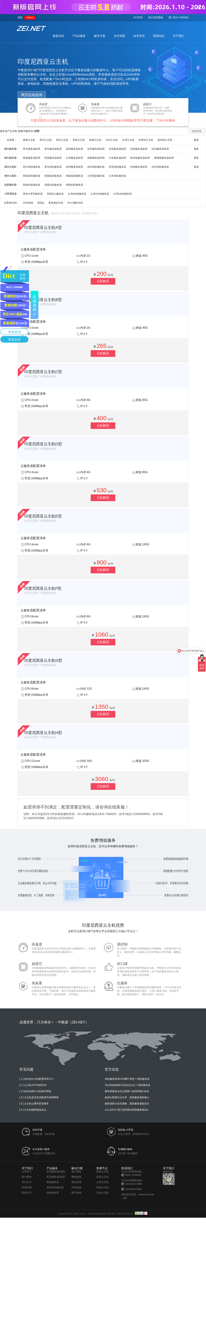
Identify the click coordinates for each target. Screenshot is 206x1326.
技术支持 (139, 35)
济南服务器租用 (138, 148)
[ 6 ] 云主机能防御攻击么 (32, 1109)
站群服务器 (52, 1192)
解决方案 (99, 35)
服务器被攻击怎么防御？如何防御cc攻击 (127, 1091)
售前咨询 (14, 332)
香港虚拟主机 (55, 202)
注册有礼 (30, 17)
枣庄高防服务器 (31, 166)
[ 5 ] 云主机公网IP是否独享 (34, 1103)
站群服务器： (11, 184)
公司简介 (27, 1171)
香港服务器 (52, 1182)
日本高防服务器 (117, 175)
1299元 (14, 305)
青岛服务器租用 (53, 148)
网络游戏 (76, 1176)
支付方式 (27, 1182)
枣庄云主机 (45, 139)
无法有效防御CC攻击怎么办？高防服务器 (127, 1085)
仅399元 (15, 296)
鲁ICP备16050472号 (125, 1214)
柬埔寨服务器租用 (164, 157)
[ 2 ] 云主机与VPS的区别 (32, 1085)
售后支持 (14, 339)
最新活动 (58, 35)
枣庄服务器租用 (31, 148)
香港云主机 (29, 139)
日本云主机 (111, 139)
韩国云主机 (95, 139)
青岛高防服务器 (53, 166)
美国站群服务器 (53, 184)
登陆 (20, 17)
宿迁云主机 (62, 139)
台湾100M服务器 (122, 193)
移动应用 (76, 1182)
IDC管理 (138, 17)
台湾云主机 (128, 139)
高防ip (40, 202)
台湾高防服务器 (96, 175)
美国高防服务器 (53, 175)
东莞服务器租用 (117, 148)
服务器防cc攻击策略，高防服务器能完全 (127, 1103)
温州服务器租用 (74, 148)
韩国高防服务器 (74, 175)
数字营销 (76, 1192)
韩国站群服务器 (74, 184)
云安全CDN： (11, 202)
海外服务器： (11, 157)
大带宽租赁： (11, 193)
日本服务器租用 (117, 157)
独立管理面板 (155, 17)
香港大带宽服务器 (33, 193)
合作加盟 (119, 35)
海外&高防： (11, 175)
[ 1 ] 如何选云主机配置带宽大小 (36, 1078)
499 (15, 314)
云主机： (12, 139)
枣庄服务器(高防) (55, 1176)
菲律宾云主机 (146, 139)
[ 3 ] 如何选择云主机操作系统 (35, 1091)
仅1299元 (15, 323)
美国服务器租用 (53, 157)
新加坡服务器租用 (140, 157)
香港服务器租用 (31, 157)
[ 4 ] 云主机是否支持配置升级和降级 (39, 1097)
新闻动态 (158, 35)
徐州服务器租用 (96, 148)
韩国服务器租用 (96, 157)
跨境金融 (76, 1187)
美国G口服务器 (55, 193)
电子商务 (76, 1171)
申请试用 (27, 1187)
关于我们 (178, 35)
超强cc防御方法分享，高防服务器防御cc (127, 1097)
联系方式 (27, 1192)
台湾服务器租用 (74, 157)
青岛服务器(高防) (55, 1171)
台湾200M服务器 (99, 193)
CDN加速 (28, 202)
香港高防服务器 (31, 175)
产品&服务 (79, 35)
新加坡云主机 (165, 139)
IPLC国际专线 (75, 202)
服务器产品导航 (8, 131)
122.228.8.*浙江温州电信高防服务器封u (126, 1109)
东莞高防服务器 (117, 166)
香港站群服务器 (31, 184)
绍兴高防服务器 (160, 166)
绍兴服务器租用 (160, 148)
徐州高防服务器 (96, 166)
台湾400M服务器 (77, 193)
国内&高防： (11, 166)
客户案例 (27, 1176)
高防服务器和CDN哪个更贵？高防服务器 (127, 1078)
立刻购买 (103, 281)
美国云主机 (79, 139)
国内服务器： (11, 148)
